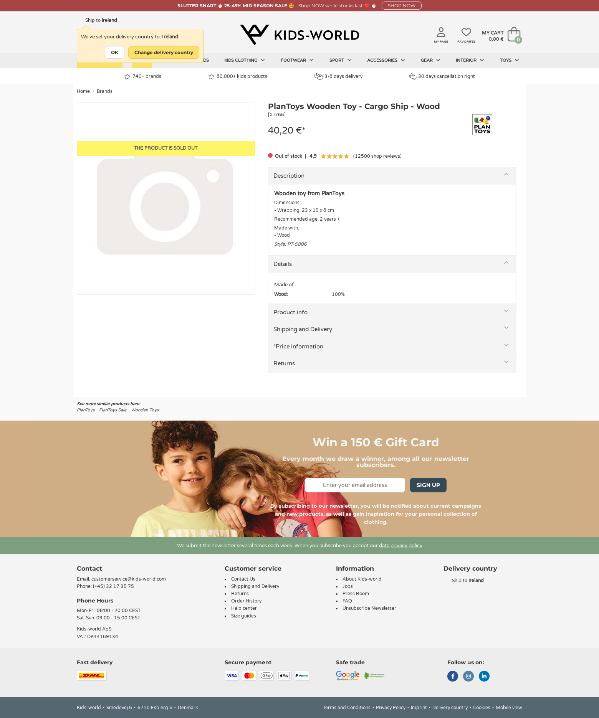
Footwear (297, 60)
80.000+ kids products (237, 76)
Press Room (356, 593)
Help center (244, 608)
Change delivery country (163, 52)
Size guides (243, 616)
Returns (284, 363)
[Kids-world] (299, 35)
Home (83, 91)
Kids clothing (244, 60)
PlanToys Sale (112, 410)
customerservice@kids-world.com (128, 579)
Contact (89, 568)
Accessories (386, 60)
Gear (430, 60)
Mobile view (509, 707)
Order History (246, 601)
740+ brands (142, 76)
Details (282, 264)
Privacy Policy (390, 707)
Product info (290, 312)
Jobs (348, 586)
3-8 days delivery (338, 76)
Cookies (481, 707)
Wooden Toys (145, 410)
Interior (470, 60)
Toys (509, 60)
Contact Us (243, 579)
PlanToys (85, 410)
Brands (105, 91)
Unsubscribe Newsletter (369, 608)
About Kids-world (362, 579)
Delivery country (450, 707)
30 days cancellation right (442, 76)
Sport (340, 60)
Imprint (419, 707)
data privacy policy (400, 546)
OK (114, 52)
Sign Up (428, 485)
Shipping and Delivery (302, 329)
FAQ (347, 601)
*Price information (298, 346)
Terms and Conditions (347, 707)
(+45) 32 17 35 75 (113, 586)
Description (288, 175)
